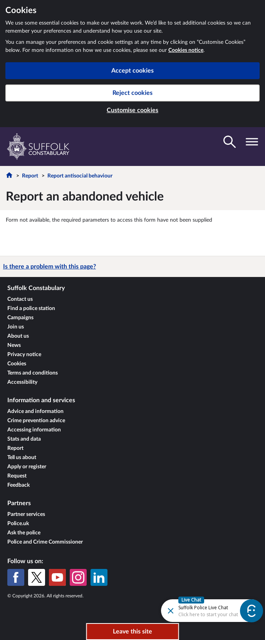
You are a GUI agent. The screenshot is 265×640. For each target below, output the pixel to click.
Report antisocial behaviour (79, 176)
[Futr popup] (198, 610)
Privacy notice (24, 354)
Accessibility (22, 382)
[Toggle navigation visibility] (251, 141)
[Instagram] (78, 577)
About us (18, 336)
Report (30, 176)
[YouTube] (57, 577)
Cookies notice (185, 50)
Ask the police (23, 533)
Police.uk (18, 523)
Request (17, 476)
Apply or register (26, 466)
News (14, 345)
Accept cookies (132, 71)
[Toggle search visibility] (229, 141)
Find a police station (31, 308)
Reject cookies (132, 93)
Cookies (16, 363)
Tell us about (21, 457)
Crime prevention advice (36, 420)
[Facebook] (15, 577)
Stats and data (24, 439)
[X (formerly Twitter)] (36, 577)
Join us (15, 327)
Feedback (18, 485)
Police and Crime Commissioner (45, 542)
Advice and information (35, 411)
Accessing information (34, 430)
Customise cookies (132, 110)
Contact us (20, 299)
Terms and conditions (32, 373)
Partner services (26, 514)
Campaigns (20, 317)
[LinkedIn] (99, 577)
